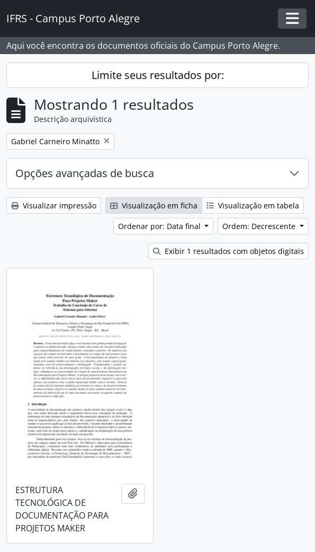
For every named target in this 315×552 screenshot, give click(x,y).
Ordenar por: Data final (160, 226)
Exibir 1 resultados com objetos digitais (228, 251)
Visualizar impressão (53, 205)
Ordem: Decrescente (260, 226)
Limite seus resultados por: (158, 75)
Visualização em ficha (153, 205)
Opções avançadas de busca (84, 173)
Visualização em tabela (252, 205)
